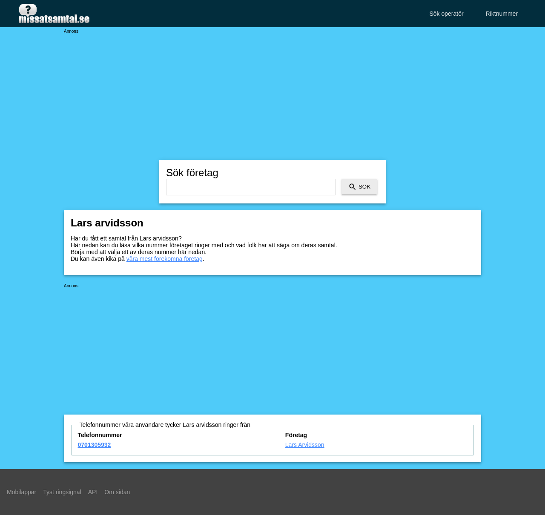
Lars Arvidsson (304, 444)
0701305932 (94, 444)
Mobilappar (21, 492)
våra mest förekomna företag (164, 258)
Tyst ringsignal (62, 492)
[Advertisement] (272, 93)
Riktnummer (502, 13)
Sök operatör (446, 13)
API (93, 492)
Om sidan (117, 492)
